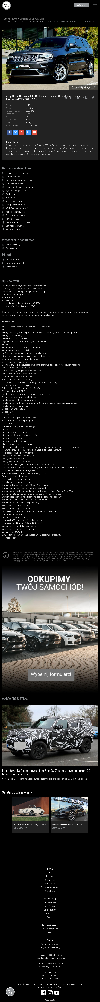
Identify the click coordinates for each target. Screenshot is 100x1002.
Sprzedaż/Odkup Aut (29, 19)
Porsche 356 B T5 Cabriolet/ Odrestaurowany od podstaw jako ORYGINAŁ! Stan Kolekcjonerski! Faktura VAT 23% (30, 825)
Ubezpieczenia (50, 906)
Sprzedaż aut (50, 910)
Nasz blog (50, 876)
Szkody (50, 917)
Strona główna (10, 19)
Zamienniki (50, 932)
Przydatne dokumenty (50, 947)
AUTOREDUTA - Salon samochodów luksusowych (6, 5)
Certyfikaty (50, 891)
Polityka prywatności (50, 887)
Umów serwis (50, 902)
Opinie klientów (50, 883)
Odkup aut (50, 913)
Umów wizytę (81, 5)
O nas (50, 872)
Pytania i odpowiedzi (50, 944)
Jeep (42, 19)
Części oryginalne (50, 929)
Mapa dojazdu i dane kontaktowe (50, 958)
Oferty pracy (50, 880)
